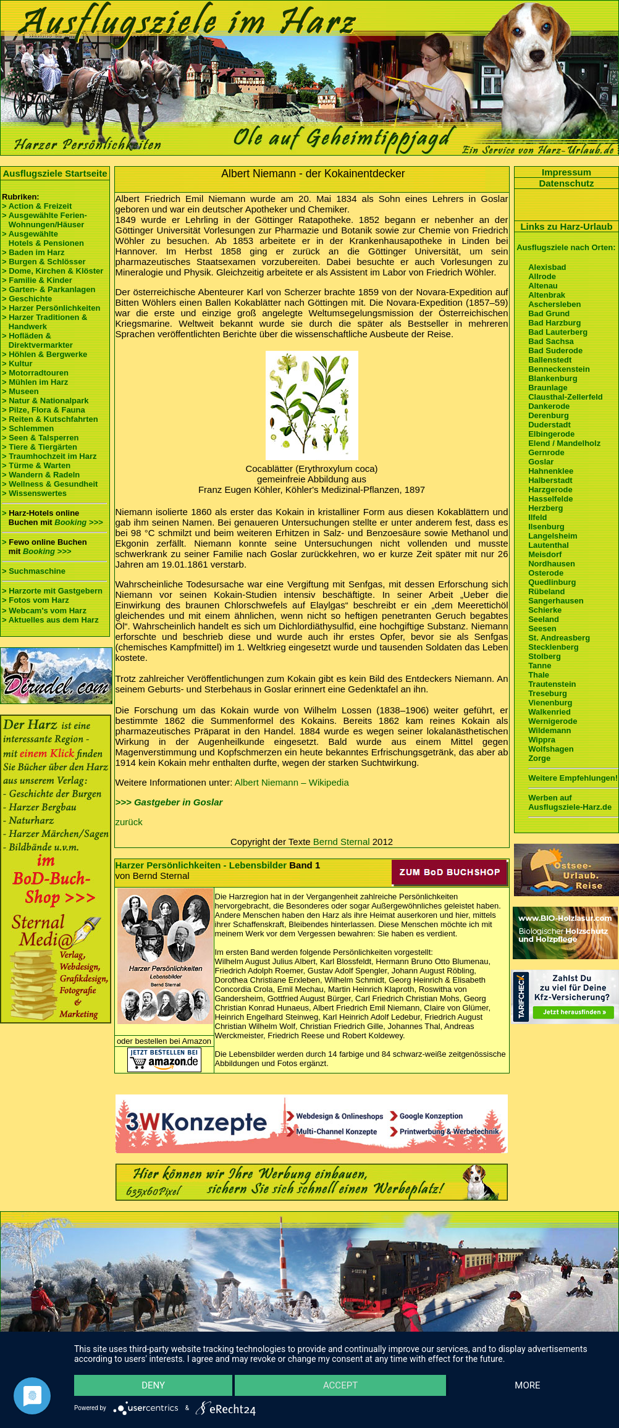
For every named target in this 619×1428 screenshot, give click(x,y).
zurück (129, 822)
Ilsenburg (546, 526)
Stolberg (544, 656)
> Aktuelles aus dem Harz (50, 619)
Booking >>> (78, 522)
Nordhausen (551, 563)
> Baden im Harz (33, 252)
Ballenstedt (549, 359)
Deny (153, 1385)
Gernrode (546, 452)
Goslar (541, 461)
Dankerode (549, 406)
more (527, 1385)
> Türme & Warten (36, 465)
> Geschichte (27, 298)
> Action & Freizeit (37, 206)
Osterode (545, 573)
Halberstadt (550, 480)
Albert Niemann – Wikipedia (292, 782)
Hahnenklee (550, 471)
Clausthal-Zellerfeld (565, 396)
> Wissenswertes (34, 493)
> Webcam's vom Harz (44, 610)
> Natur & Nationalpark (45, 400)
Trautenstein (552, 684)
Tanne (539, 665)
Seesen (542, 628)
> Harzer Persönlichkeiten (51, 308)
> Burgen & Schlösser (43, 261)
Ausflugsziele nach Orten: (565, 247)
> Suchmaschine (33, 571)
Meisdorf (545, 554)
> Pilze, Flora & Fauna (43, 409)
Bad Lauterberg (557, 332)
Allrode (542, 276)
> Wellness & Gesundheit (50, 484)
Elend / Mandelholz (564, 443)
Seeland (543, 619)
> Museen (20, 391)
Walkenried (549, 711)
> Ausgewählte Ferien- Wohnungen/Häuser (45, 220)
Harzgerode (550, 489)
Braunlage (548, 387)
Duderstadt (549, 424)
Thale (538, 674)
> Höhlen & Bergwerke (44, 354)
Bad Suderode (555, 350)
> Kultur (17, 363)
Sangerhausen (556, 600)
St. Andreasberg (559, 637)
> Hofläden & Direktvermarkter (37, 340)
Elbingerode (551, 434)
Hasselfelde (550, 498)
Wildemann (549, 730)
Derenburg (548, 415)
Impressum (566, 172)
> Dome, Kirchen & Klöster (52, 270)
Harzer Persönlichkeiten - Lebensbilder (201, 865)
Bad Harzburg (554, 322)
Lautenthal (548, 545)
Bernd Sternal (341, 841)
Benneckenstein (559, 369)
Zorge (539, 758)
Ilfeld (537, 517)
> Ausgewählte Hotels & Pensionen (43, 238)
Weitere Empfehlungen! (573, 778)
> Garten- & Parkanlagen (48, 289)
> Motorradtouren (35, 372)
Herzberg (545, 508)
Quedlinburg (552, 582)
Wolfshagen (550, 749)
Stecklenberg (553, 647)
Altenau (543, 285)
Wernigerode (552, 721)
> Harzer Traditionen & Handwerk (44, 322)
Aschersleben (554, 304)
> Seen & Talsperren (40, 437)
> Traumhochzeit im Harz (49, 456)
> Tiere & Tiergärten (39, 447)
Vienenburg (550, 702)
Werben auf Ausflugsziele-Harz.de (570, 802)
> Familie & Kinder (37, 280)
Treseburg (547, 693)
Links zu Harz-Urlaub (566, 226)
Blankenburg (552, 378)
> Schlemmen (28, 428)
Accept (340, 1385)
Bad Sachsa (551, 341)
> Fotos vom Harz (35, 600)
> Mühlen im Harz (35, 382)
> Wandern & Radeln (41, 474)
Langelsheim (552, 535)
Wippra (541, 739)
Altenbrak (546, 295)
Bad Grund (549, 313)
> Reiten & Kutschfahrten (50, 419)
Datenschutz (566, 183)
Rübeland (546, 591)
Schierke (545, 610)
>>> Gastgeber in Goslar (169, 802)
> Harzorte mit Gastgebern (52, 590)
